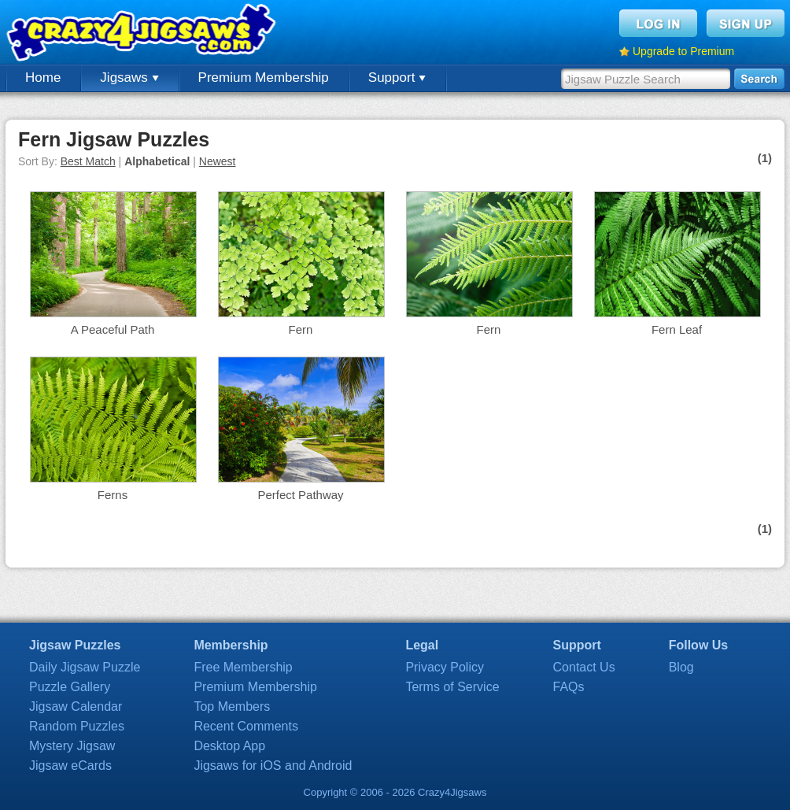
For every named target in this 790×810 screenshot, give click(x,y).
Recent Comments (246, 726)
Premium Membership (263, 77)
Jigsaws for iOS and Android (273, 765)
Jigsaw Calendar (75, 706)
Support (397, 77)
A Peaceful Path (113, 329)
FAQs (569, 686)
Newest (217, 161)
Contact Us (584, 667)
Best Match (88, 161)
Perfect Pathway (300, 494)
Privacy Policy (444, 667)
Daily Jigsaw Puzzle (84, 667)
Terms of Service (452, 686)
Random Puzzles (76, 726)
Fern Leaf (677, 329)
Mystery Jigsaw (72, 746)
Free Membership (243, 667)
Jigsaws (129, 77)
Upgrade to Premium (683, 51)
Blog (681, 667)
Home (43, 77)
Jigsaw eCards (70, 765)
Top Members (232, 706)
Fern (301, 329)
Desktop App (229, 746)
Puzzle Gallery (69, 686)
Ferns (112, 494)
